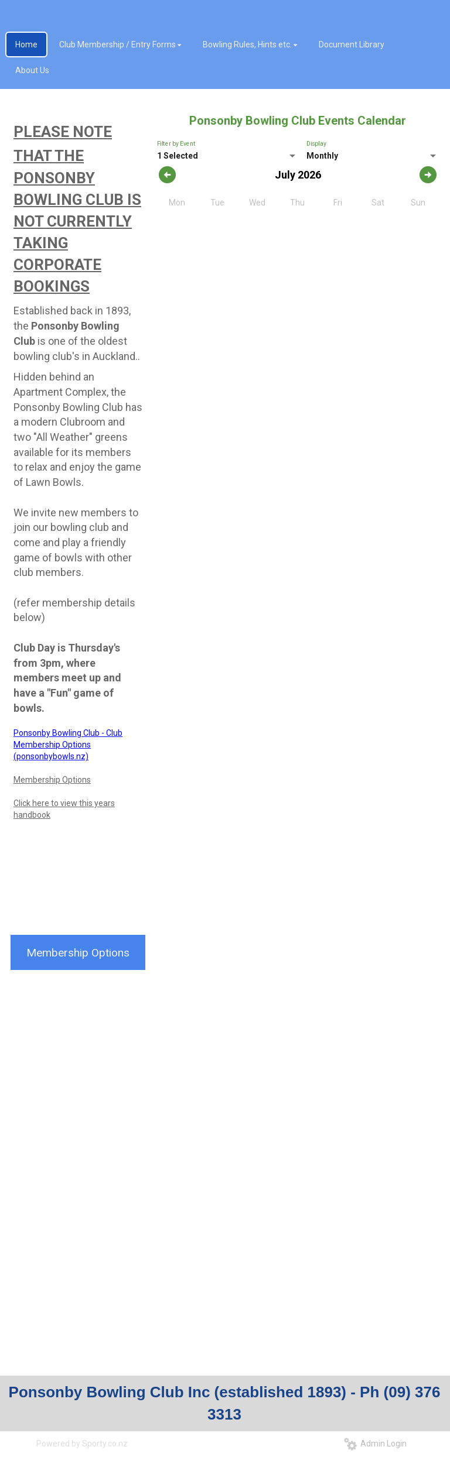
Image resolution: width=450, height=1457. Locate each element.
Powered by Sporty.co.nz (82, 1443)
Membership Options (52, 779)
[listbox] (227, 156)
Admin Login (375, 1443)
